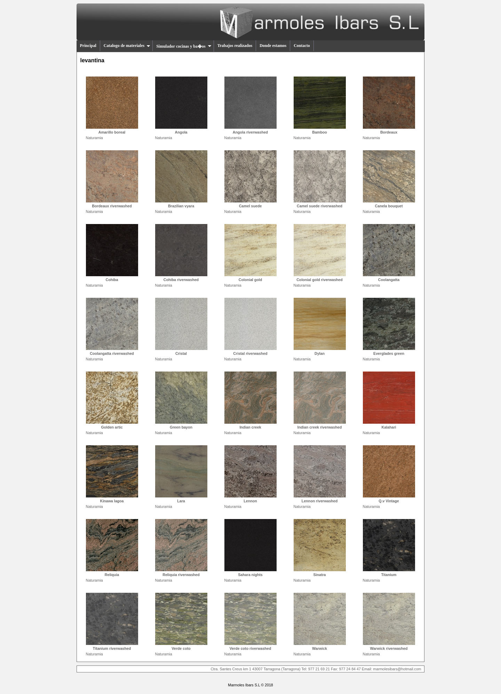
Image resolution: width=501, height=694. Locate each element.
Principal (88, 45)
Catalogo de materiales (127, 45)
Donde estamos (273, 45)
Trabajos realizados (235, 45)
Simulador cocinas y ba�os (183, 46)
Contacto (302, 45)
